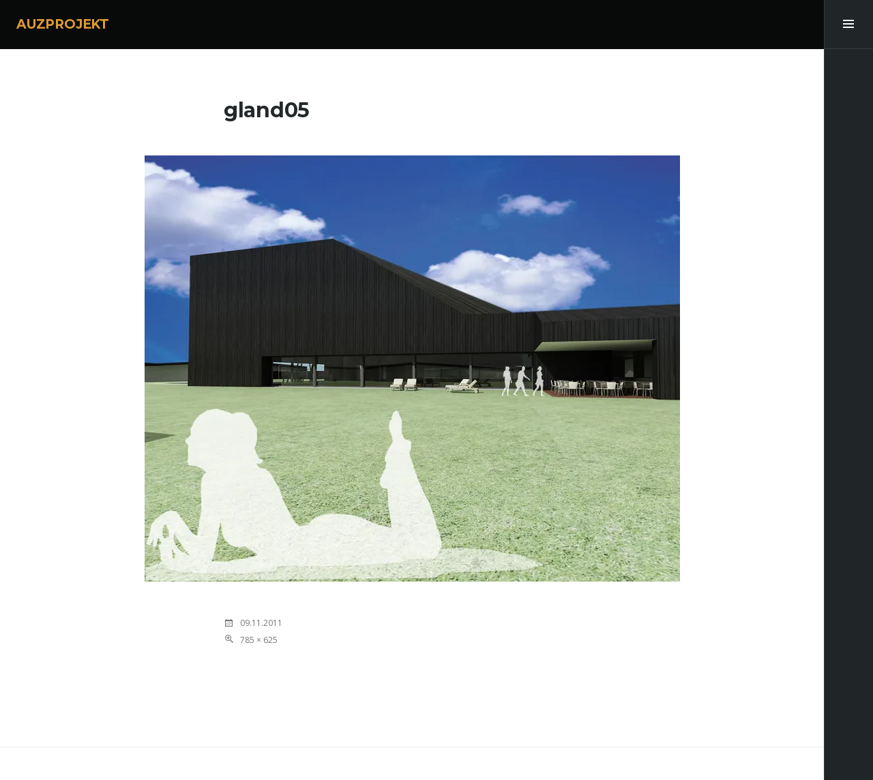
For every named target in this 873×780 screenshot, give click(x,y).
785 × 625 (259, 640)
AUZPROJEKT (62, 24)
